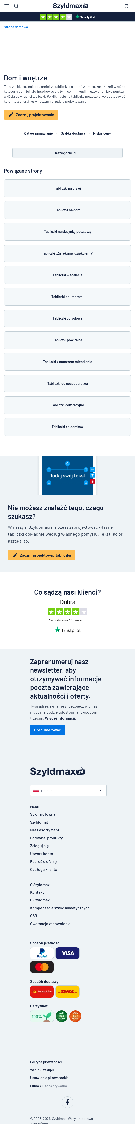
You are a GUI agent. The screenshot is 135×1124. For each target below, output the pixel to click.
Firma (34, 1085)
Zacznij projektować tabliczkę (41, 554)
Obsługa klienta (43, 868)
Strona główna (42, 812)
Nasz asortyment (44, 828)
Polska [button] (42, 789)
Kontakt (37, 890)
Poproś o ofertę (43, 860)
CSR (33, 914)
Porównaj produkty (46, 836)
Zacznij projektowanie (31, 115)
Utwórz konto (41, 852)
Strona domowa (16, 27)
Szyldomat (39, 820)
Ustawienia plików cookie (49, 1076)
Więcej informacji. (60, 716)
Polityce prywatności (46, 1061)
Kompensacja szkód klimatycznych (60, 906)
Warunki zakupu (42, 1069)
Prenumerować (47, 728)
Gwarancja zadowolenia (50, 922)
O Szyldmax (40, 898)
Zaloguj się (39, 844)
